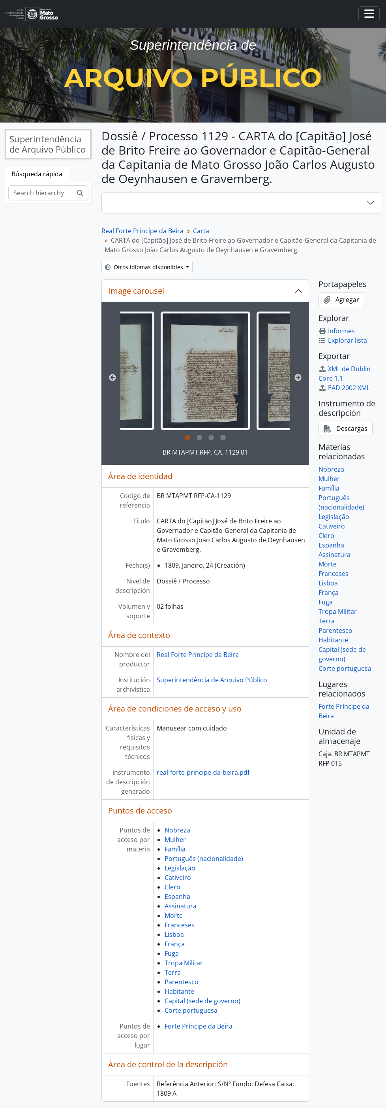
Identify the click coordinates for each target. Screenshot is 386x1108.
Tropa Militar (184, 963)
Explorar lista (343, 340)
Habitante (179, 991)
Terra (173, 972)
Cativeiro (178, 877)
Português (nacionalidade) (204, 858)
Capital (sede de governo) (202, 1001)
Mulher (175, 839)
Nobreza (177, 830)
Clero (172, 887)
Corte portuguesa (191, 1010)
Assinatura (181, 906)
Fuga (172, 953)
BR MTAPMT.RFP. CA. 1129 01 (205, 452)
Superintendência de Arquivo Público (212, 680)
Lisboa (174, 934)
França (175, 944)
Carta (201, 231)
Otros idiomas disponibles (145, 267)
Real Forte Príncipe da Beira (142, 231)
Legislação (180, 868)
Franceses (180, 925)
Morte (174, 915)
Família (175, 849)
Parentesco (182, 982)
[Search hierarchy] (40, 192)
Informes (337, 331)
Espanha (177, 896)
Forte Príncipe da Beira (198, 1026)
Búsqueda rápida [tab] (36, 174)
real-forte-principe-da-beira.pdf (203, 772)
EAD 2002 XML (344, 387)
